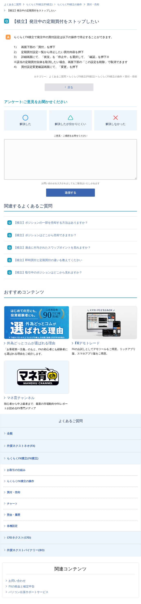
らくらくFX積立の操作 (69, 4)
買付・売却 (93, 4)
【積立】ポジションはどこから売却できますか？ (45, 235)
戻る (70, 87)
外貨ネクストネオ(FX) (21, 446)
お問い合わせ (17, 581)
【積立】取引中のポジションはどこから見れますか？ (48, 272)
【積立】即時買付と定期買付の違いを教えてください (48, 260)
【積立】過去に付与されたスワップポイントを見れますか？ (52, 247)
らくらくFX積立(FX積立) (39, 4)
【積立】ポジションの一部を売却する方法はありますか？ (51, 222)
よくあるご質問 (12, 4)
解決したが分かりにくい (70, 124)
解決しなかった (116, 124)
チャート (12, 503)
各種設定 (12, 526)
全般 (10, 433)
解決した (25, 124)
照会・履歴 (13, 514)
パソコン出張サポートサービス (28, 592)
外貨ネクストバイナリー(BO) (25, 550)
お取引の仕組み (16, 470)
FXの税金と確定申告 (22, 586)
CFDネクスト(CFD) (19, 537)
